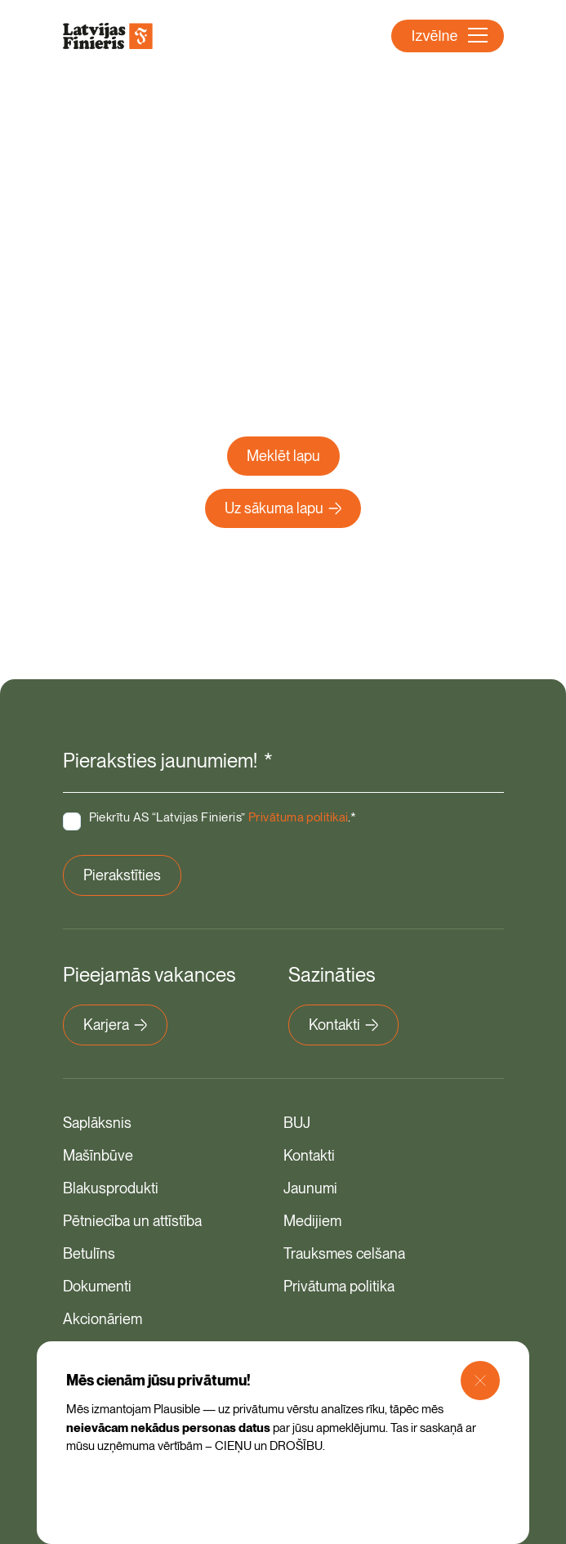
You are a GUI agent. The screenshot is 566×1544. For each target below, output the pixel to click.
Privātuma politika (338, 1286)
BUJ (296, 1122)
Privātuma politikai (298, 817)
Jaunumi (310, 1188)
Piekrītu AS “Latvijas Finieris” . (223, 817)
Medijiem (312, 1220)
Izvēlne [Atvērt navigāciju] (449, 36)
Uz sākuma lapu (283, 508)
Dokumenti (97, 1286)
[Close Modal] (480, 1380)
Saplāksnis (97, 1122)
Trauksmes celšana (344, 1253)
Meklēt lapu (283, 455)
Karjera (115, 1024)
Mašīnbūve (98, 1155)
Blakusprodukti (110, 1188)
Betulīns (89, 1253)
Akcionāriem (102, 1318)
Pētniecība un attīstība (132, 1220)
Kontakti (343, 1024)
